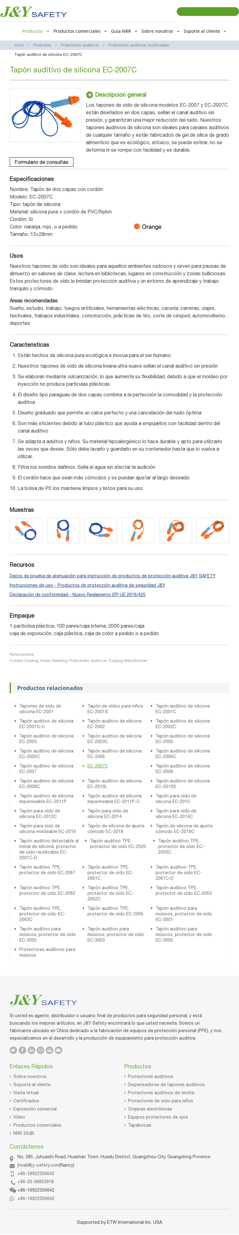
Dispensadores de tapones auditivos (166, 1084)
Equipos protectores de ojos (158, 1117)
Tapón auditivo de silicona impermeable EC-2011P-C (114, 798)
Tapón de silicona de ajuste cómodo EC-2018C (184, 828)
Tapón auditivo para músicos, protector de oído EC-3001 (184, 914)
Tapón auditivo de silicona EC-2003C (114, 738)
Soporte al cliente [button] (205, 31)
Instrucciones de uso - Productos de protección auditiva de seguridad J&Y (87, 585)
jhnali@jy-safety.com (38, 1165)
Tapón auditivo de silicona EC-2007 (46, 768)
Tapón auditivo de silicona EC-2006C (183, 753)
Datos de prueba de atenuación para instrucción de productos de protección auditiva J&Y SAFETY (113, 575)
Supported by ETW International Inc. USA (119, 1222)
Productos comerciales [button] (80, 31)
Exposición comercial (35, 1109)
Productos (42, 45)
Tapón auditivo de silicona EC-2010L (114, 783)
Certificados (26, 1101)
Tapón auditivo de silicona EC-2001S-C (46, 723)
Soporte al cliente (31, 1084)
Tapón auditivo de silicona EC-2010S (183, 783)
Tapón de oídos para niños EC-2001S (115, 708)
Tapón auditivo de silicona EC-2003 (46, 738)
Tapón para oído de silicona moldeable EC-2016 (47, 828)
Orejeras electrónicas (150, 1109)
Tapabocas (139, 1125)
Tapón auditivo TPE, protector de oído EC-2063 (184, 890)
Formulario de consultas (41, 162)
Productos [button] (35, 31)
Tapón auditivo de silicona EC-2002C (183, 723)
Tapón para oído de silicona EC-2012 (176, 798)
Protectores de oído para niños (160, 1101)
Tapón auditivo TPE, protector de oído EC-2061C (110, 873)
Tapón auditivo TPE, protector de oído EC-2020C (181, 846)
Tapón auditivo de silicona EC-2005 (183, 738)
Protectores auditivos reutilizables (138, 45)
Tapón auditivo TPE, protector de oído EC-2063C (42, 914)
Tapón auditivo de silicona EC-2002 (114, 723)
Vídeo (19, 1117)
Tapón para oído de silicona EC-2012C (39, 813)
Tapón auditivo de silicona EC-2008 (183, 768)
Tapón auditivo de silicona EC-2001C (183, 708)
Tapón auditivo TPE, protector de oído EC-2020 (118, 843)
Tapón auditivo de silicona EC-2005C (46, 753)
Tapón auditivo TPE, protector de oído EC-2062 (47, 890)
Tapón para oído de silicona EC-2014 (107, 813)
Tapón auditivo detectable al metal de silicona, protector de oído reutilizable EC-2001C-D (49, 849)
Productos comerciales (37, 1125)
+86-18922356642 (35, 1173)
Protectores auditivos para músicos (47, 952)
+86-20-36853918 (35, 1181)
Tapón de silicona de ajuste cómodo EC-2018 (115, 828)
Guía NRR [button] (124, 31)
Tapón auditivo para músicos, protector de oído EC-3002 (47, 934)
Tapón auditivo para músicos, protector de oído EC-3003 (115, 934)
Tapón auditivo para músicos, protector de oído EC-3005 (184, 934)
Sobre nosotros (30, 1076)
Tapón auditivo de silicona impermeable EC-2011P (46, 798)
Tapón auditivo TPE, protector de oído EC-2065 (115, 911)
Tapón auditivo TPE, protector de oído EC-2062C (110, 893)
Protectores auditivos (80, 45)
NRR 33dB (23, 1133)
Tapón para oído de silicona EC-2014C (176, 813)
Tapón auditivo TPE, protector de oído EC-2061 (47, 870)
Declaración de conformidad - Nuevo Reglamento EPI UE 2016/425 (78, 594)
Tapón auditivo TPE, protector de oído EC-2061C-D (179, 873)
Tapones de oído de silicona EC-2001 (40, 708)
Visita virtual (26, 1092)
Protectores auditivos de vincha (161, 1092)
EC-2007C (97, 765)
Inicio (19, 45)
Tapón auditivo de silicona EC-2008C (46, 783)
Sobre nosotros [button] (160, 31)
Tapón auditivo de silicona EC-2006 (114, 753)
